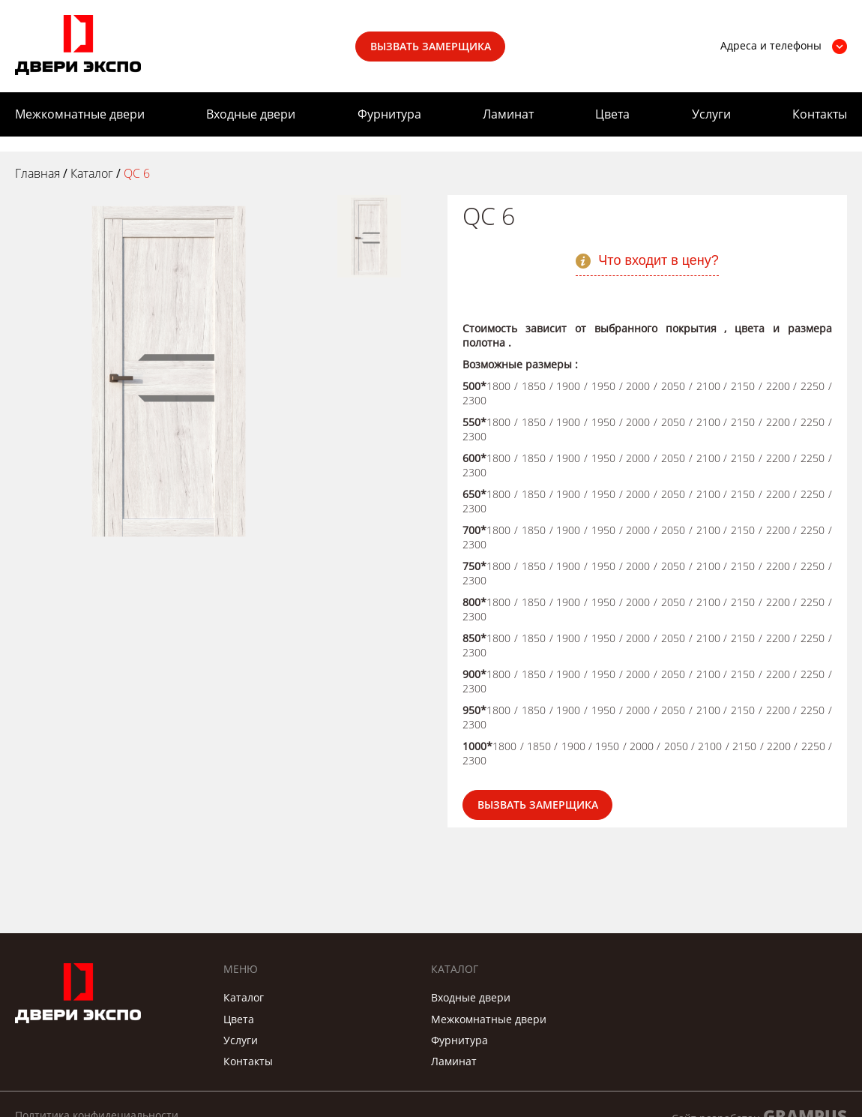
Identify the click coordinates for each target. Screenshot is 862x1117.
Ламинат (508, 114)
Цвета (612, 114)
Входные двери (250, 114)
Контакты (819, 114)
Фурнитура (389, 114)
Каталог (243, 997)
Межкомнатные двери (80, 114)
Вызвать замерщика (430, 46)
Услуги (711, 114)
